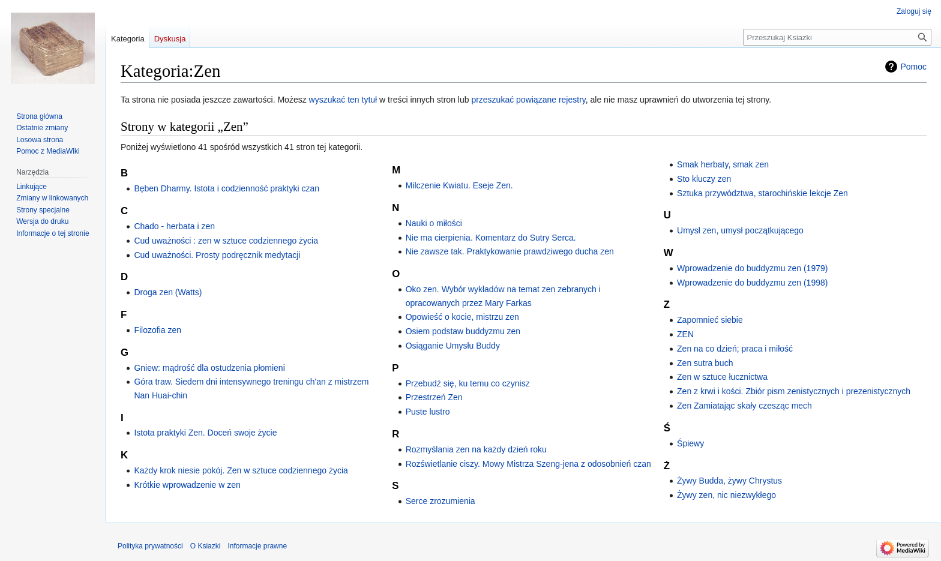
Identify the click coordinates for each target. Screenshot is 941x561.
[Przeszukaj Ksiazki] (837, 37)
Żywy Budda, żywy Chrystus (729, 480)
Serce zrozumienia (440, 501)
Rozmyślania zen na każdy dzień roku (476, 449)
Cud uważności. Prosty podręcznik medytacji (217, 255)
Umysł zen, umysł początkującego (740, 230)
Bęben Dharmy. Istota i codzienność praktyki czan (226, 188)
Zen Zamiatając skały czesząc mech (744, 405)
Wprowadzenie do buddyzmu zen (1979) (752, 268)
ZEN (685, 334)
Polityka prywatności (150, 546)
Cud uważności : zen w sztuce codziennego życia (226, 240)
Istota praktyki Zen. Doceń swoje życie (205, 432)
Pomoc (913, 66)
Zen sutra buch (705, 363)
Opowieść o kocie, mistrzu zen (462, 317)
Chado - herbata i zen (174, 226)
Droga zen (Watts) (168, 292)
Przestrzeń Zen (434, 397)
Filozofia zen (157, 330)
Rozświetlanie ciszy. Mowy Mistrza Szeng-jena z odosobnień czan (528, 464)
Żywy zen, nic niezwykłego (726, 495)
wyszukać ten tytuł (343, 99)
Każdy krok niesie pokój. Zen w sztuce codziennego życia (240, 470)
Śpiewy (690, 443)
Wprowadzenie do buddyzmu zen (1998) (752, 282)
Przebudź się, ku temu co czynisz (468, 383)
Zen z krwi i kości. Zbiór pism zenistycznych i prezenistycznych (793, 391)
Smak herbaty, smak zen (723, 164)
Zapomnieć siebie (710, 320)
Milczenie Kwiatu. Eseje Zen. (459, 185)
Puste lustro (428, 411)
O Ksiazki (205, 546)
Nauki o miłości (434, 223)
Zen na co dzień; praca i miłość (735, 348)
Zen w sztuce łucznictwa (722, 377)
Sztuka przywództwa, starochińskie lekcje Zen (762, 193)
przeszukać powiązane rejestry (528, 99)
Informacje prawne (257, 546)
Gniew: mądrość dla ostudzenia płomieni (209, 368)
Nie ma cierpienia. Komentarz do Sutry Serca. (491, 237)
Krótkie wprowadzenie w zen (187, 485)
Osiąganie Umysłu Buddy (453, 345)
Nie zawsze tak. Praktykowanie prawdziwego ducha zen (510, 251)
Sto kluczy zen (704, 179)
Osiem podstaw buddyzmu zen (463, 331)
